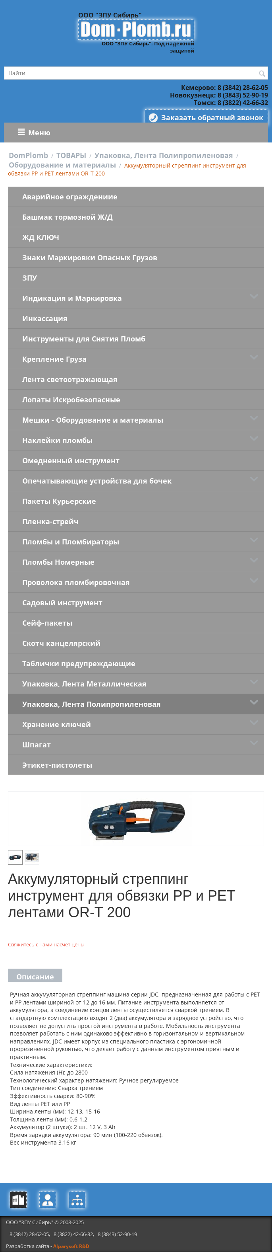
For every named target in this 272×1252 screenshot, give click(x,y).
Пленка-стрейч (50, 521)
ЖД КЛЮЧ (40, 237)
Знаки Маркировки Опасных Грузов (89, 257)
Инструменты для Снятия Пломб (83, 338)
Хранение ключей (56, 724)
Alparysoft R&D (71, 1246)
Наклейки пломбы (57, 440)
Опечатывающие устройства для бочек (97, 481)
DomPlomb (28, 155)
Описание (35, 976)
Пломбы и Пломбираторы (70, 541)
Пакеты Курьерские (59, 501)
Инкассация (45, 318)
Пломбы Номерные (58, 562)
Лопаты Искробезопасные (71, 399)
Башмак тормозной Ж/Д (67, 217)
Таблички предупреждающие (78, 663)
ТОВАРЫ (71, 155)
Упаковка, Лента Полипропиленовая (164, 155)
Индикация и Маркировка (72, 298)
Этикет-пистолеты (57, 765)
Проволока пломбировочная (76, 582)
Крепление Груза (54, 359)
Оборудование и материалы (62, 165)
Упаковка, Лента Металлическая (84, 683)
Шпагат (36, 744)
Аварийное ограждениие (70, 196)
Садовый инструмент (62, 602)
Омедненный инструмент (71, 460)
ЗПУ (29, 278)
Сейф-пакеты (47, 623)
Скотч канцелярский (61, 643)
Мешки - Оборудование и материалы (92, 420)
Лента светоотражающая (70, 379)
